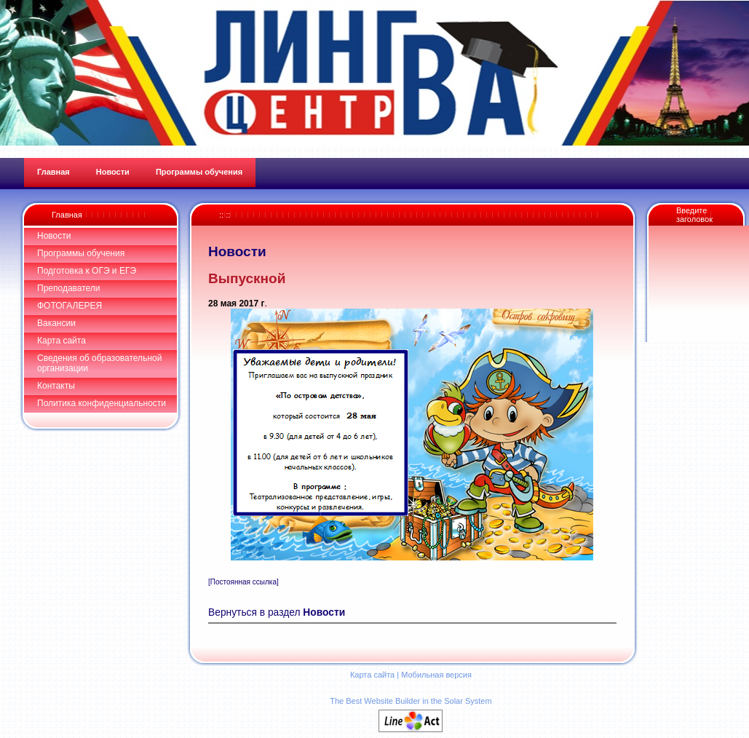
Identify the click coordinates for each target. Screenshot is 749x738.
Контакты (56, 386)
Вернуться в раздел (276, 612)
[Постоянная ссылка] (243, 582)
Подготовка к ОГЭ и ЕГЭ (86, 271)
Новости (54, 236)
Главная (67, 214)
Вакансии (56, 323)
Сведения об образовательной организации (99, 363)
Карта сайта (61, 341)
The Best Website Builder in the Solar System (410, 701)
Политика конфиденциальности (101, 403)
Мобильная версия (436, 674)
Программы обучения (80, 253)
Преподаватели (68, 288)
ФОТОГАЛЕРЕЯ (69, 306)
